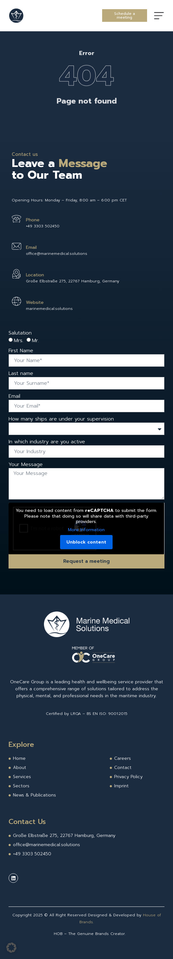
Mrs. (18, 340)
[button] (11, 947)
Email (14, 396)
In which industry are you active (47, 441)
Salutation (20, 332)
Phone (33, 220)
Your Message (26, 464)
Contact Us (27, 821)
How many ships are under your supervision (61, 418)
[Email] (16, 246)
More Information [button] (86, 529)
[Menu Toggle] (158, 15)
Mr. (35, 340)
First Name (21, 350)
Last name (21, 373)
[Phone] (16, 219)
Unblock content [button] (87, 542)
